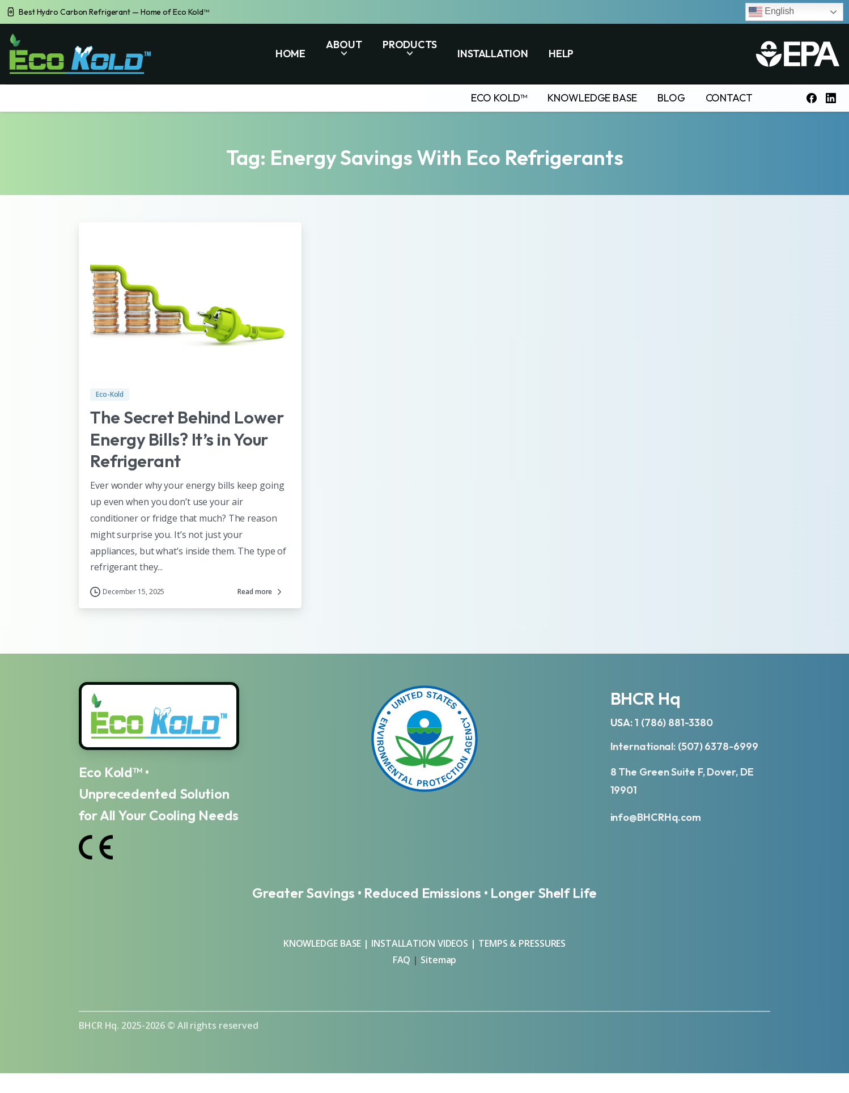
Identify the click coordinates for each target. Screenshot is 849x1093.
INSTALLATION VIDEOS (419, 943)
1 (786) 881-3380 (673, 722)
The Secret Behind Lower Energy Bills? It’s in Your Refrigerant (187, 439)
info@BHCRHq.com (656, 817)
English (771, 12)
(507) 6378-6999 (718, 746)
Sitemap (438, 960)
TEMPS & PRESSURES (522, 943)
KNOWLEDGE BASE (322, 943)
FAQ (403, 960)
